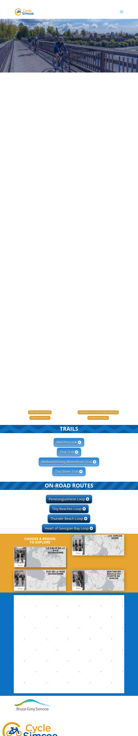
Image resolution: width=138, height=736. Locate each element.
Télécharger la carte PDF (40, 412)
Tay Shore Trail (66, 471)
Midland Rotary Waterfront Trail (67, 461)
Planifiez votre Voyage (98, 418)
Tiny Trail (67, 452)
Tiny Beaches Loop (67, 509)
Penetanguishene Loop (67, 499)
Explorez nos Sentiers (40, 418)
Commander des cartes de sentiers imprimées (98, 412)
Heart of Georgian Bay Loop (67, 528)
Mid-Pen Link (66, 442)
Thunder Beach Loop (66, 518)
